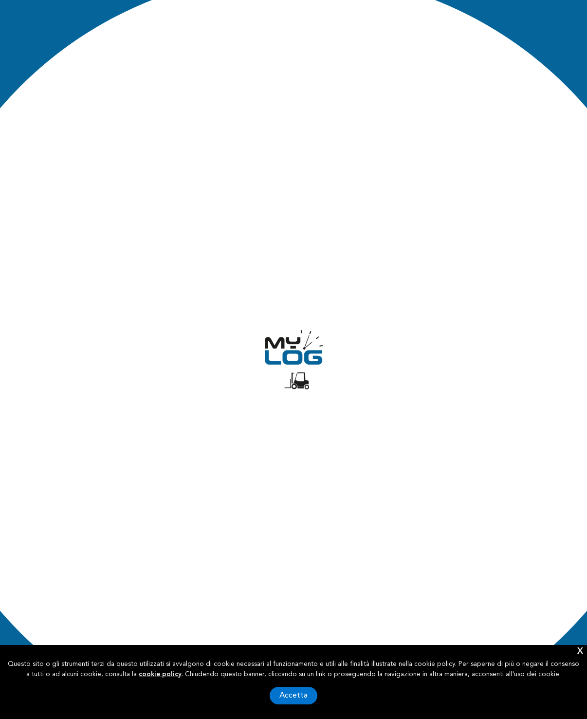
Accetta (293, 696)
